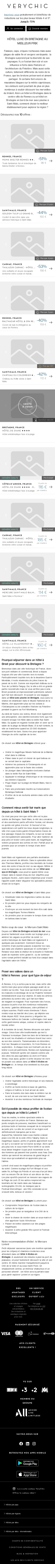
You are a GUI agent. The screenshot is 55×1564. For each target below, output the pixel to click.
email (38, 1304)
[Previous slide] (6, 136)
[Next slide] (49, 136)
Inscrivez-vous (11, 14)
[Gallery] (27, 136)
